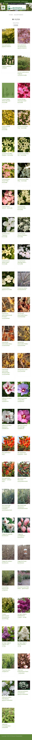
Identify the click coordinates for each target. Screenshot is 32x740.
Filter (16, 19)
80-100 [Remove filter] (16, 25)
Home (11, 15)
